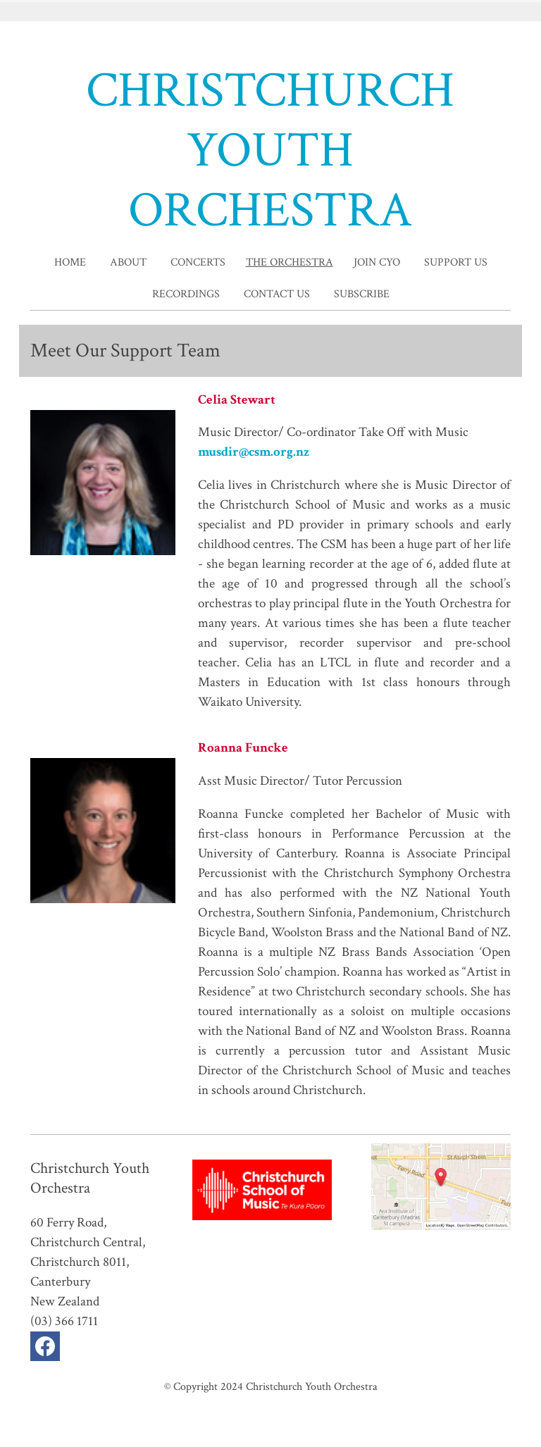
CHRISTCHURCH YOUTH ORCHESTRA (270, 150)
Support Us (455, 262)
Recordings (186, 294)
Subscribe (362, 294)
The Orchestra (289, 262)
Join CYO (377, 262)
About (128, 262)
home (70, 262)
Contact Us (277, 294)
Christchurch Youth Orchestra (312, 1386)
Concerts (197, 262)
